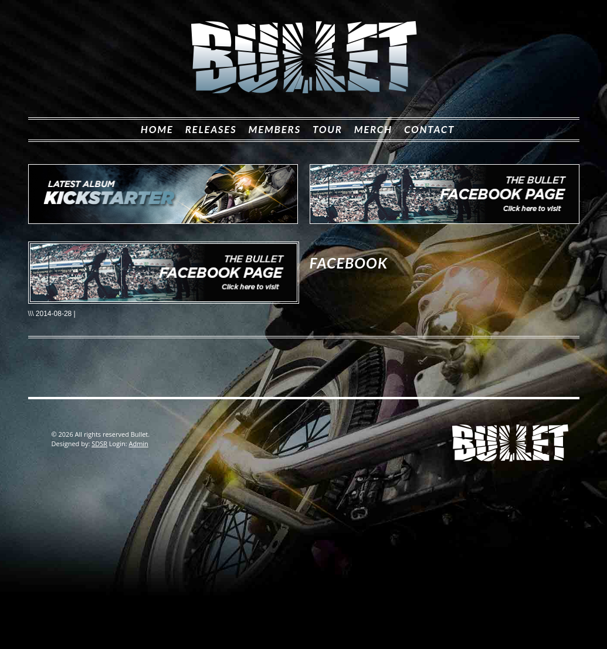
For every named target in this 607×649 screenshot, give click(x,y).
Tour (328, 129)
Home (157, 129)
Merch (373, 129)
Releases (211, 129)
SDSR (99, 443)
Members (275, 129)
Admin (138, 443)
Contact (429, 129)
